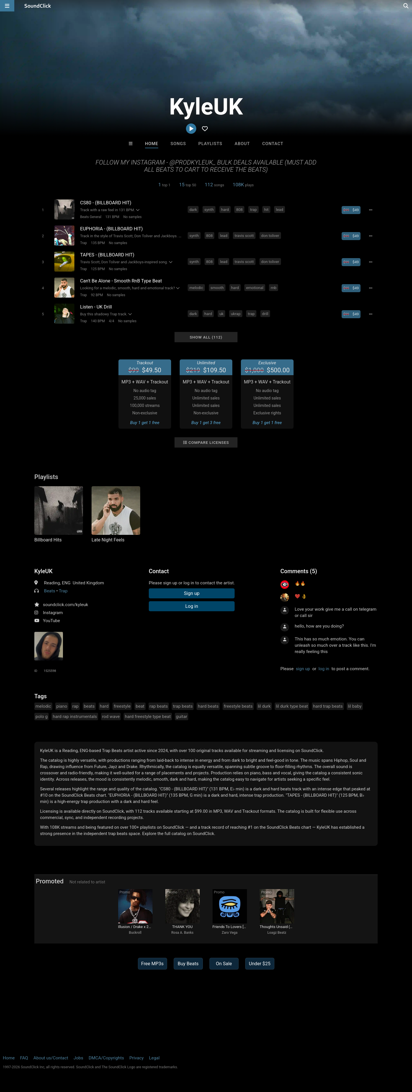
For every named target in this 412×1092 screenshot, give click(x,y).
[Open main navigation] (7, 5)
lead (279, 209)
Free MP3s (152, 963)
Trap (83, 243)
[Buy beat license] (351, 210)
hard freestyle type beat (148, 716)
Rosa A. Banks (182, 933)
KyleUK (43, 571)
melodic (196, 287)
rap (75, 706)
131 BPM (112, 217)
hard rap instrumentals (75, 716)
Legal (154, 1058)
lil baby (355, 706)
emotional (254, 287)
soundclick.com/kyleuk (65, 604)
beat (140, 706)
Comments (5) (298, 571)
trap (253, 209)
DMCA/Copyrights (106, 1058)
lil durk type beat (292, 706)
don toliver (270, 235)
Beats (49, 591)
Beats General (90, 217)
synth (209, 209)
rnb (273, 287)
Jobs (78, 1058)
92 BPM (97, 295)
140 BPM (98, 321)
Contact (272, 143)
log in (323, 668)
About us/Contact (50, 1058)
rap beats (159, 706)
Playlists (210, 143)
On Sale (224, 963)
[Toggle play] (43, 210)
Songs (178, 143)
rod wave (111, 716)
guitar (181, 716)
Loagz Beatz (276, 933)
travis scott (244, 235)
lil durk (264, 706)
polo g (41, 716)
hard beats (208, 706)
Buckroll (135, 933)
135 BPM (98, 243)
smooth (217, 287)
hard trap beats (327, 706)
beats (89, 706)
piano (61, 706)
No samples (132, 217)
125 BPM (98, 269)
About (242, 143)
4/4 (111, 321)
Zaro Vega (229, 933)
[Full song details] (371, 210)
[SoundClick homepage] (37, 6)
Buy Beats (188, 963)
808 (239, 209)
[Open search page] (406, 5)
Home (151, 143)
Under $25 (259, 963)
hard (225, 209)
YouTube (51, 620)
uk (221, 313)
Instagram (53, 612)
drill (265, 313)
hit (266, 209)
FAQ (24, 1058)
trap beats (183, 706)
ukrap (236, 313)
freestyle (122, 706)
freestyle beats (238, 706)
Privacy (136, 1058)
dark (193, 209)
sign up (303, 668)
